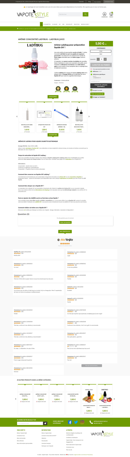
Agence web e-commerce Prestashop (83, 454)
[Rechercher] (73, 14)
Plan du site (69, 450)
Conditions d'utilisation (72, 437)
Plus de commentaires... (91, 365)
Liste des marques (46, 443)
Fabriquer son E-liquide (47, 446)
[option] (27, 117)
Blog (89, 1)
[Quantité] (101, 59)
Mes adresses (20, 440)
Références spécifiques (99, 74)
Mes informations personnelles (24, 443)
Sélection (44, 438)
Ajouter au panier (101, 65)
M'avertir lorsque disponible (101, 86)
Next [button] (89, 117)
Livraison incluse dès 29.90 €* (49, 435)
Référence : (96, 71)
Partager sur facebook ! (99, 97)
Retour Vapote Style (22, 433)
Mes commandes (21, 438)
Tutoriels (81, 1)
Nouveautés (45, 440)
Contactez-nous (109, 1)
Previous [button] (17, 117)
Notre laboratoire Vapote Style (73, 444)
